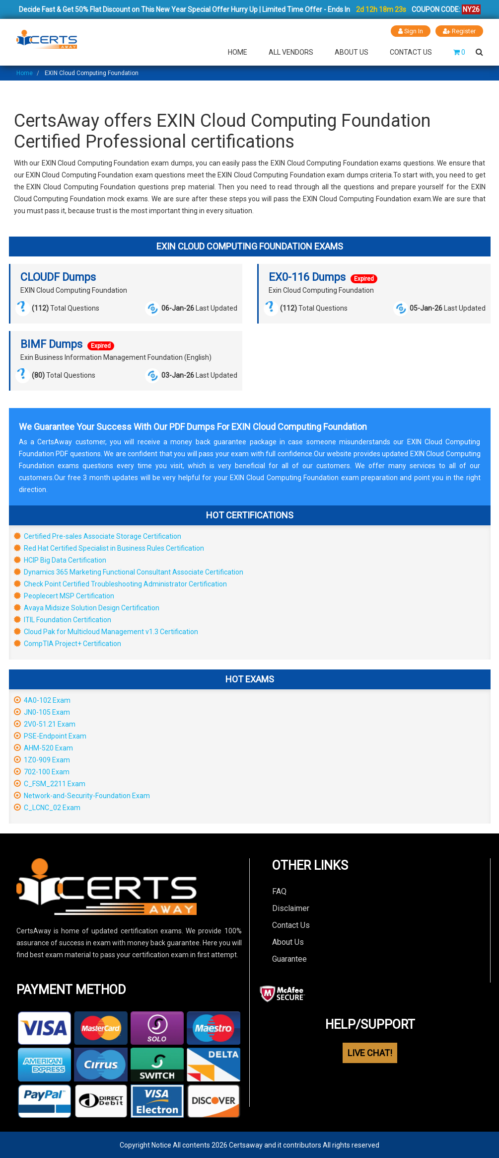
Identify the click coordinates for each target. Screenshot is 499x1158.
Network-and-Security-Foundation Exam (82, 795)
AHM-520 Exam (43, 747)
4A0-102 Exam (42, 700)
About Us (351, 52)
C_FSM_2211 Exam (49, 783)
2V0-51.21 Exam (44, 724)
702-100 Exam (42, 771)
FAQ (279, 891)
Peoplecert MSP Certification (64, 595)
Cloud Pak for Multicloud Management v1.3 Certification (106, 631)
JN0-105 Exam (42, 712)
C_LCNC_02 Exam (47, 807)
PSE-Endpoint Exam (50, 736)
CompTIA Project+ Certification (67, 643)
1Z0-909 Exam (42, 759)
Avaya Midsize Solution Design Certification (86, 607)
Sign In (410, 31)
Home (237, 52)
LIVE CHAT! (370, 1052)
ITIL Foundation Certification (62, 619)
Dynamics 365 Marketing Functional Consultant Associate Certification (128, 572)
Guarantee (289, 958)
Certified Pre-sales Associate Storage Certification (97, 536)
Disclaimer (290, 907)
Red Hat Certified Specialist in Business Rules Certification (109, 548)
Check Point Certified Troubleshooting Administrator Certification (120, 583)
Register (459, 31)
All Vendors (291, 52)
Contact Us (411, 52)
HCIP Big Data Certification (60, 560)
